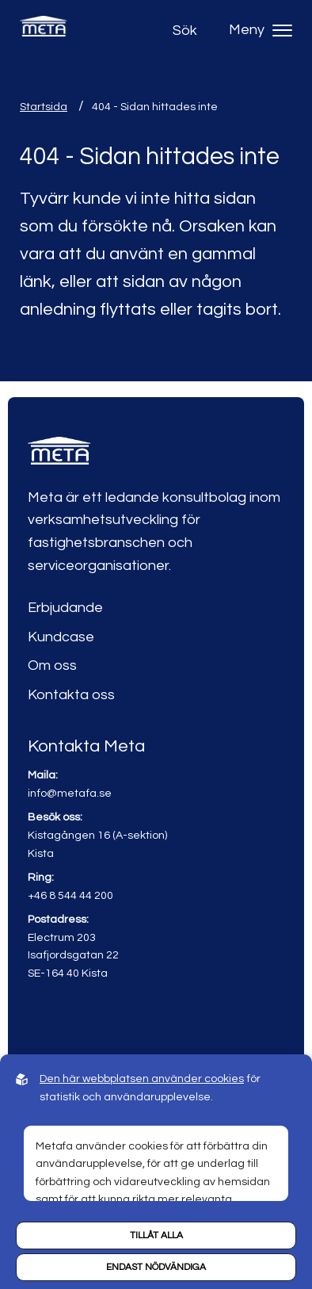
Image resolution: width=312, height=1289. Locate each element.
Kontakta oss (71, 694)
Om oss (52, 665)
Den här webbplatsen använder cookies (142, 1078)
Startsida (43, 107)
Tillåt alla (156, 1235)
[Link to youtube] (75, 1020)
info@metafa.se (70, 793)
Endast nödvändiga (156, 1267)
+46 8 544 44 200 (70, 895)
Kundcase (61, 636)
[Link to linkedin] (41, 1020)
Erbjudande (65, 607)
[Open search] (189, 30)
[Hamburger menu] (282, 30)
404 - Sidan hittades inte (155, 107)
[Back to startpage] (43, 30)
